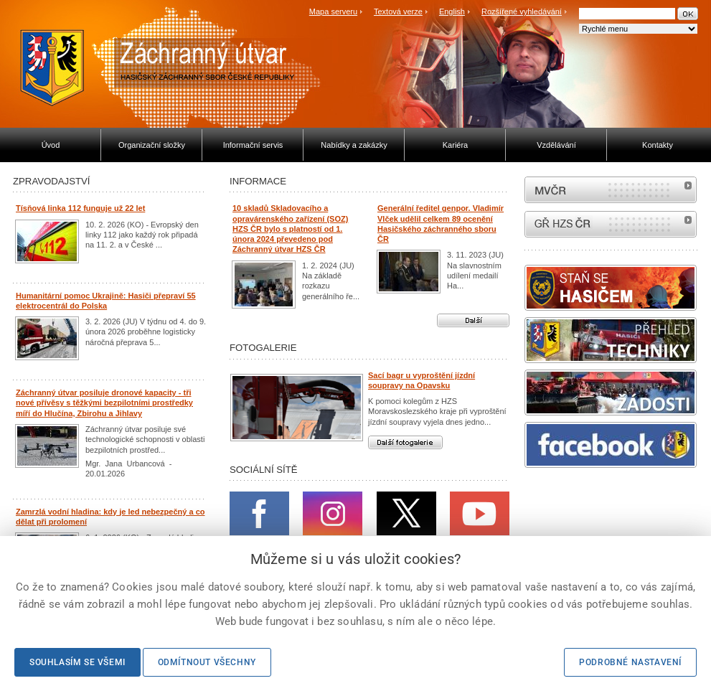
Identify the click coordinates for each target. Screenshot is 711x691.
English (452, 11)
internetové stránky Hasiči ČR (610, 224)
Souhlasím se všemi (77, 662)
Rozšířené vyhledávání (521, 11)
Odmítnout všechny (207, 662)
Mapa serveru (333, 11)
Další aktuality (473, 320)
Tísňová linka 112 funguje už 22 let (80, 208)
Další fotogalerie (405, 442)
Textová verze (398, 11)
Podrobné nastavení (630, 662)
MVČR (610, 190)
